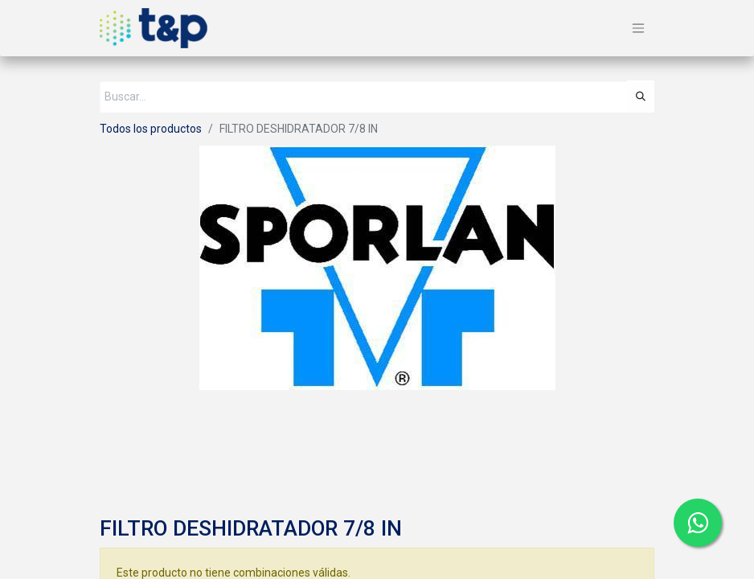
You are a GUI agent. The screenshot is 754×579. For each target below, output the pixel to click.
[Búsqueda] (640, 96)
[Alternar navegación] (638, 28)
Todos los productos (151, 128)
